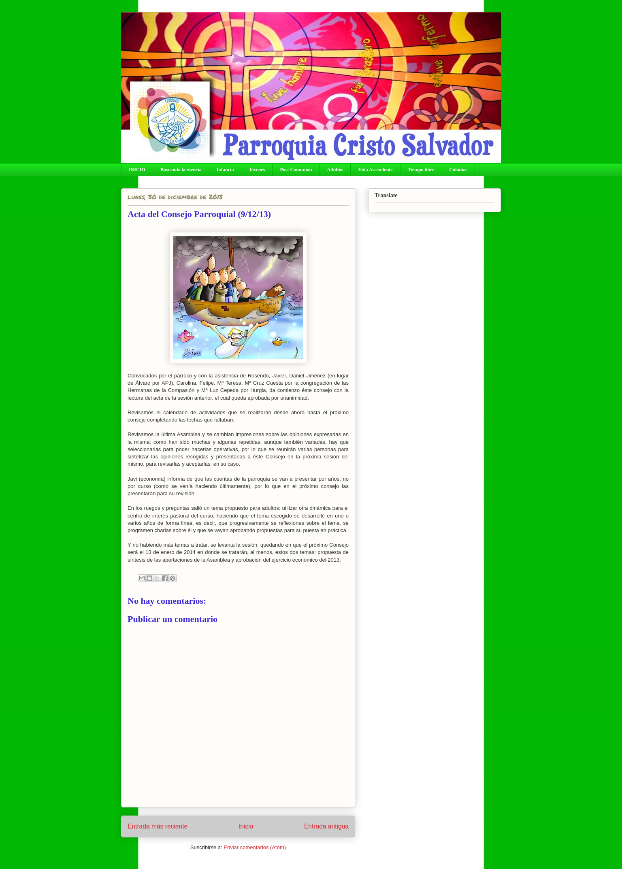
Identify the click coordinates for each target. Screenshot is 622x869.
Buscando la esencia (181, 170)
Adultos (335, 170)
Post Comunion (296, 170)
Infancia (225, 170)
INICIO (137, 170)
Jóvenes (257, 170)
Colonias (458, 170)
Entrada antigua (326, 826)
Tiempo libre (421, 170)
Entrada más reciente (157, 826)
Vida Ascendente (375, 170)
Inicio (246, 826)
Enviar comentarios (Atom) (255, 847)
